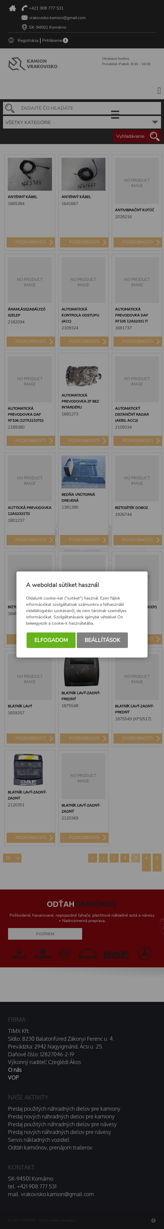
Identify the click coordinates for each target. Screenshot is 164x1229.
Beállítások (102, 640)
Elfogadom (51, 640)
